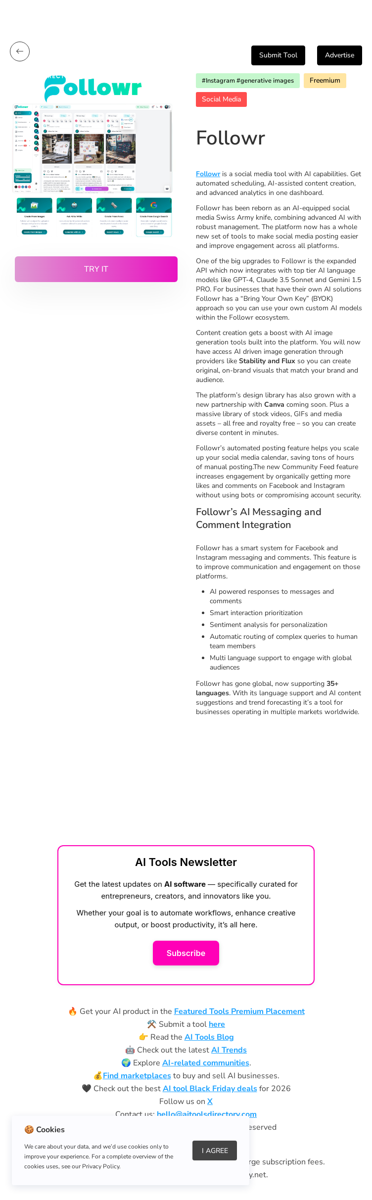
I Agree (215, 1150)
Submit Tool (278, 55)
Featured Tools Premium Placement (239, 1011)
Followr (208, 174)
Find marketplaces (137, 1075)
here (217, 1024)
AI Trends (229, 1050)
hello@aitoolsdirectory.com (207, 1114)
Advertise (339, 55)
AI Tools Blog (209, 1037)
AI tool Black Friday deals (210, 1088)
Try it (96, 269)
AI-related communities (205, 1062)
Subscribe (186, 953)
